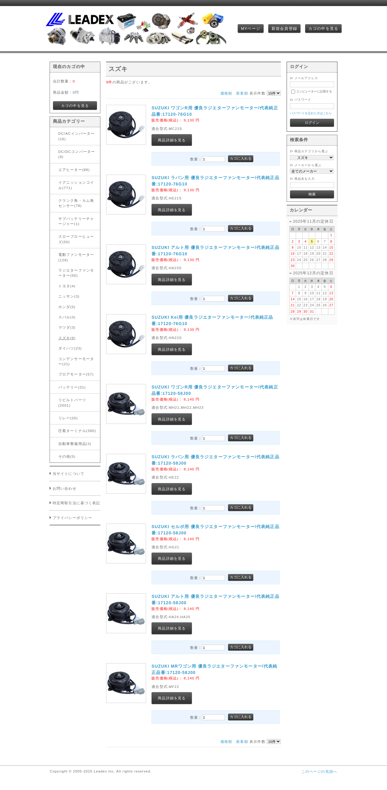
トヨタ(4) (67, 286)
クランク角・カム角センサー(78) (76, 203)
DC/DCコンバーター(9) (76, 154)
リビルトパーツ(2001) (72, 402)
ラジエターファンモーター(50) (76, 272)
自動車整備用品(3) (75, 444)
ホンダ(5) (67, 307)
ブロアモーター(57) (76, 374)
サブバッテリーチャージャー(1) (76, 221)
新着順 (242, 93)
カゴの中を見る (323, 28)
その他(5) (67, 456)
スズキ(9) (67, 338)
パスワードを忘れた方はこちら (311, 113)
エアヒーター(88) (74, 170)
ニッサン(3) (69, 296)
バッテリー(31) (72, 387)
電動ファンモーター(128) (76, 257)
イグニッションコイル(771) (76, 184)
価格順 (226, 93)
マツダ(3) (67, 327)
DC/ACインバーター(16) (76, 135)
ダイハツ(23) (70, 348)
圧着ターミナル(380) (77, 431)
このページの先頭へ (319, 771)
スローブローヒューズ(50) (76, 238)
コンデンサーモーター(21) (76, 361)
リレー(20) (68, 418)
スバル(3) (67, 317)
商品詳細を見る (172, 140)
